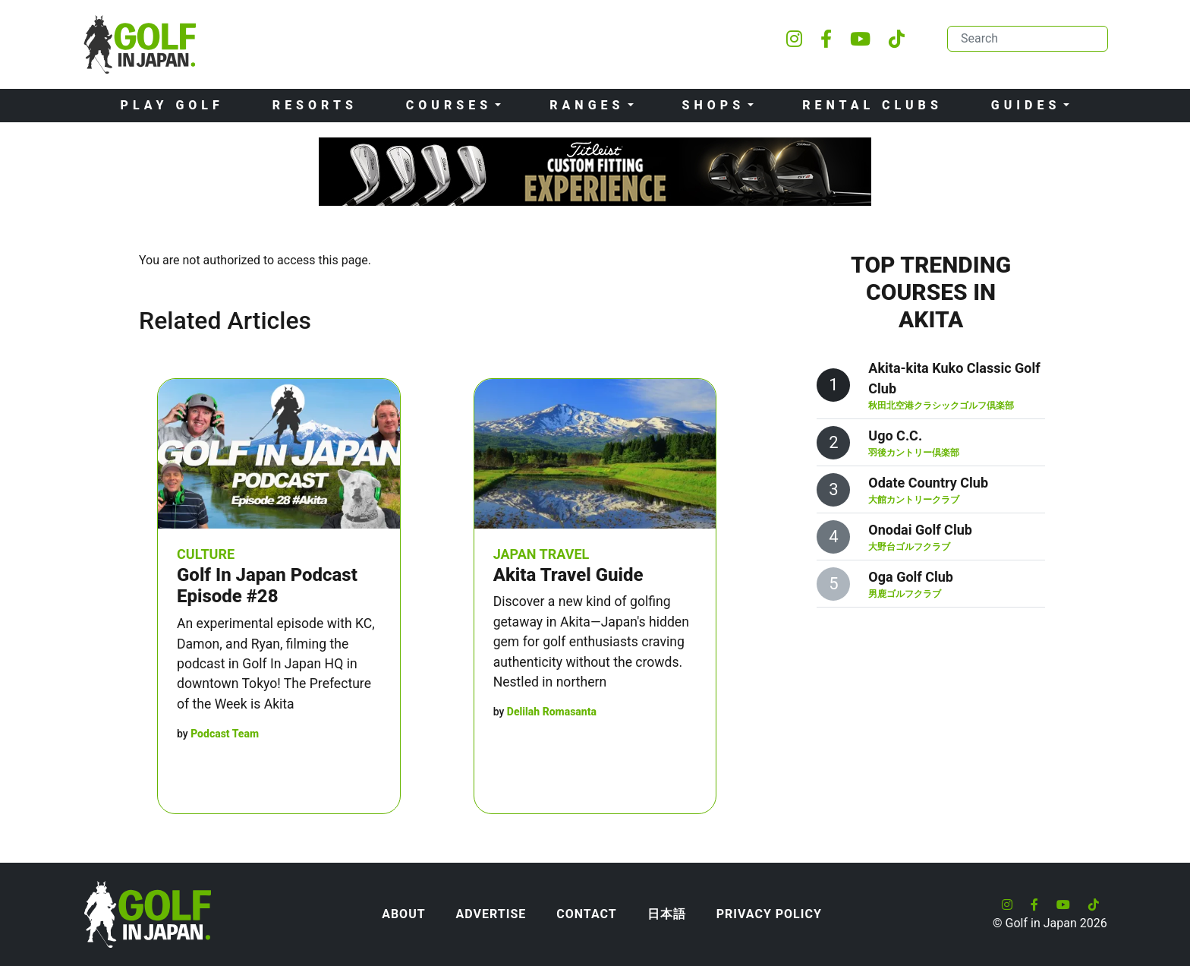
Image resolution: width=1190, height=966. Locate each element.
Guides (1026, 105)
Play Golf (172, 105)
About (403, 914)
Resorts (314, 105)
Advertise (491, 914)
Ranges (586, 105)
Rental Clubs (872, 105)
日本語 (666, 914)
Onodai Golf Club (920, 530)
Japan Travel (541, 554)
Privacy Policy (769, 914)
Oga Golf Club (910, 577)
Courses (449, 105)
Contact (586, 914)
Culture (206, 554)
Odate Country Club (928, 483)
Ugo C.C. (895, 436)
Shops (713, 105)
